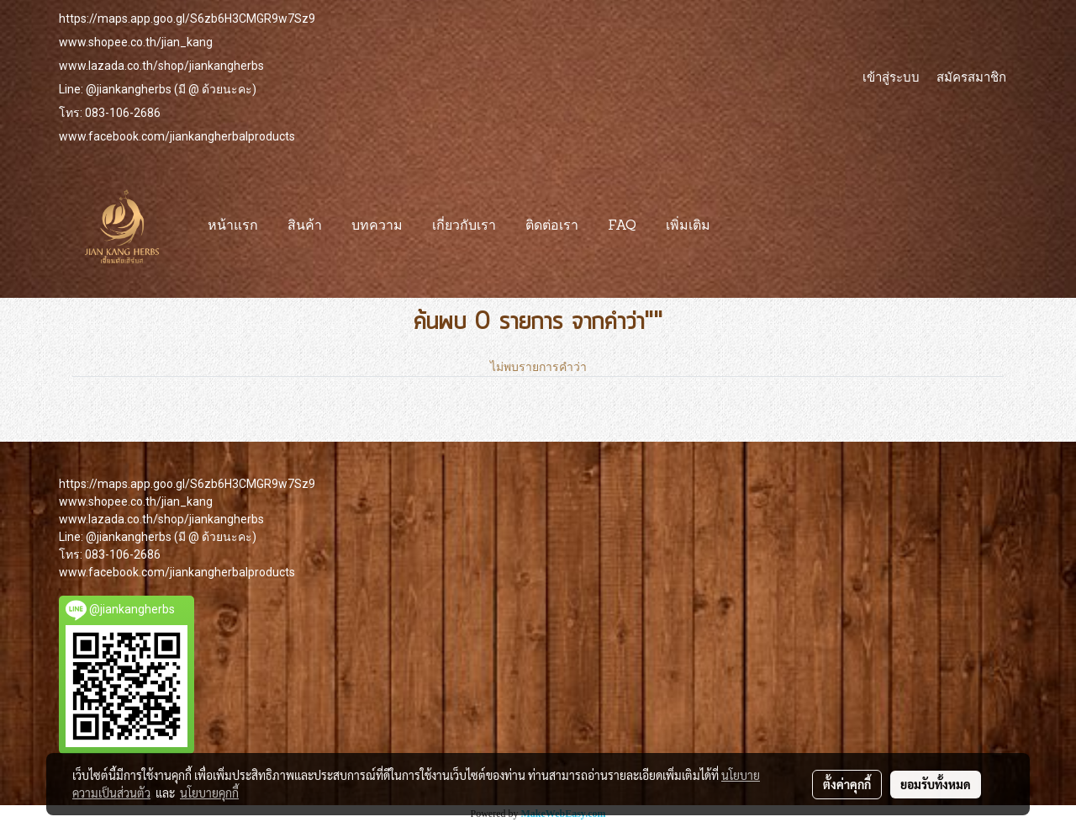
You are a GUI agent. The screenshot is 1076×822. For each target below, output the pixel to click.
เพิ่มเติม (688, 226)
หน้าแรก (233, 226)
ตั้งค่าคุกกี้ (847, 784)
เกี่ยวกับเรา (464, 226)
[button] (739, 226)
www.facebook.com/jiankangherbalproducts (177, 136)
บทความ (377, 226)
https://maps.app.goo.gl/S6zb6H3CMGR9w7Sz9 (187, 18)
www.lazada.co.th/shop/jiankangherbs (161, 65)
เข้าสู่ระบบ (891, 76)
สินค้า (304, 226)
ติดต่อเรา (551, 226)
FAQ (622, 226)
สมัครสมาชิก (971, 76)
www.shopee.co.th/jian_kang (136, 42)
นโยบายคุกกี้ (209, 792)
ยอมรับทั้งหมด (935, 784)
